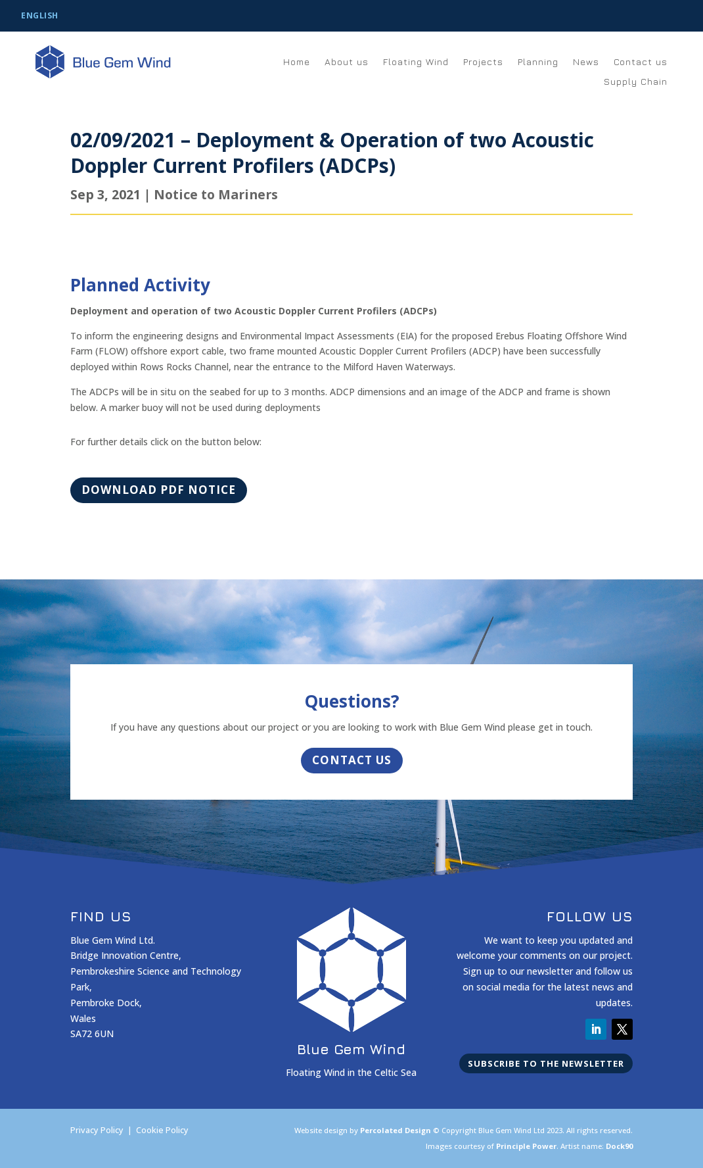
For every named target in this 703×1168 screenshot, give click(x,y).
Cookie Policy (162, 1130)
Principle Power (526, 1146)
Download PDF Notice (158, 489)
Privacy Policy (97, 1130)
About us (347, 62)
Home (296, 62)
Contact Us (352, 759)
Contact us (641, 62)
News (586, 62)
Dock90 (619, 1146)
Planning (538, 62)
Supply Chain (636, 82)
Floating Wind (416, 62)
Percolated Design (395, 1130)
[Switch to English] (39, 16)
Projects (483, 62)
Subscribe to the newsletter (546, 1063)
